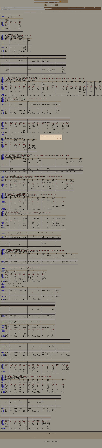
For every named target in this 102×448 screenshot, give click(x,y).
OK (60, 138)
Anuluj (58, 138)
